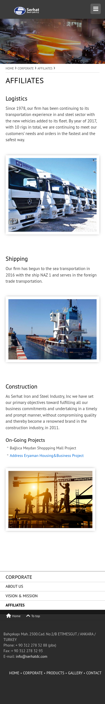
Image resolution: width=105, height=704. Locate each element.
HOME (14, 672)
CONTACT (94, 672)
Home (13, 616)
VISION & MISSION (22, 595)
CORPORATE (19, 576)
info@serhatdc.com (31, 656)
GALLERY (75, 672)
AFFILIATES (15, 605)
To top (32, 616)
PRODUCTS (55, 672)
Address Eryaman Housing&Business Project (47, 455)
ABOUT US (14, 586)
